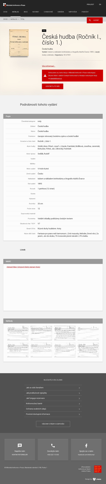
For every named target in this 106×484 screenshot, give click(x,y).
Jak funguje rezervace (35, 398)
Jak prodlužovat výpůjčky (36, 393)
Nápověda (73, 12)
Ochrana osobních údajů (36, 409)
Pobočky (85, 12)
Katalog (15, 12)
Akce (26, 12)
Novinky (36, 12)
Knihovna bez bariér (34, 403)
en (100, 4)
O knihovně (48, 12)
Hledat (96, 20)
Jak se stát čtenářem (34, 387)
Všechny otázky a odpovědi (53, 424)
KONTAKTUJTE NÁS (53, 86)
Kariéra (61, 12)
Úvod (5, 12)
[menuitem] (5, 12)
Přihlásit (90, 4)
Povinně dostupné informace (38, 414)
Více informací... (48, 66)
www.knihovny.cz (56, 78)
